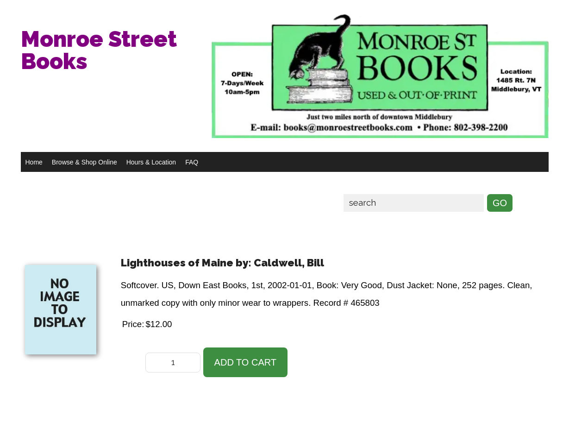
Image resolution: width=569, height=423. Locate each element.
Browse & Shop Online (84, 162)
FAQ (191, 162)
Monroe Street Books (99, 50)
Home (34, 162)
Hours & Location (151, 162)
